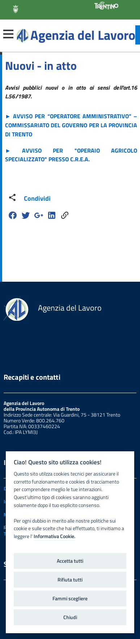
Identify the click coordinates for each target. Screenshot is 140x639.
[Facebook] (12, 215)
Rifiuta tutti (70, 579)
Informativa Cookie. (54, 536)
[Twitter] (25, 215)
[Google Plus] (38, 215)
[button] (8, 34)
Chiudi (70, 617)
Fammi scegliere (70, 598)
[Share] (64, 215)
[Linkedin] (51, 215)
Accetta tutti (70, 561)
